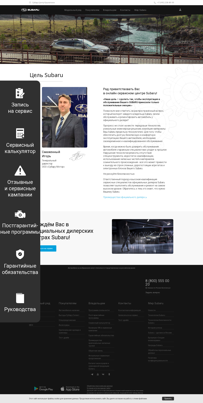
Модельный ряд (72, 10)
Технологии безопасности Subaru (159, 321)
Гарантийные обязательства (101, 335)
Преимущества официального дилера (124, 197)
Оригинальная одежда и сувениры (70, 331)
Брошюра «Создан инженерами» (156, 339)
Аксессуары (64, 325)
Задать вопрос (153, 292)
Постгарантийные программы (96, 316)
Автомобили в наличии (69, 310)
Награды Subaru (155, 345)
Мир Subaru (140, 10)
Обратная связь (96, 351)
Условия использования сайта (98, 388)
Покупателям (92, 10)
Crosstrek (33, 310)
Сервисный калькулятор (99, 323)
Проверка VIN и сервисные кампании (100, 329)
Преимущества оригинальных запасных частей (99, 343)
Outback (32, 320)
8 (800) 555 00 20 (157, 282)
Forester (32, 315)
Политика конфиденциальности (158, 359)
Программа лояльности (99, 310)
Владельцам (109, 10)
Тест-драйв (64, 338)
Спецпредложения (67, 320)
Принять (168, 399)
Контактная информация (129, 310)
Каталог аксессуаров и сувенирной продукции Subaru (99, 366)
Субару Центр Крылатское (43, 3)
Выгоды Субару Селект (69, 315)
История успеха (155, 328)
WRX (31, 325)
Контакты (125, 10)
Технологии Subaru (156, 315)
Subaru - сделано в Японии (160, 333)
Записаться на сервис (43, 248)
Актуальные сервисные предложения (99, 357)
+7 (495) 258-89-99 (165, 3)
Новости (151, 310)
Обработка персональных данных (159, 351)
